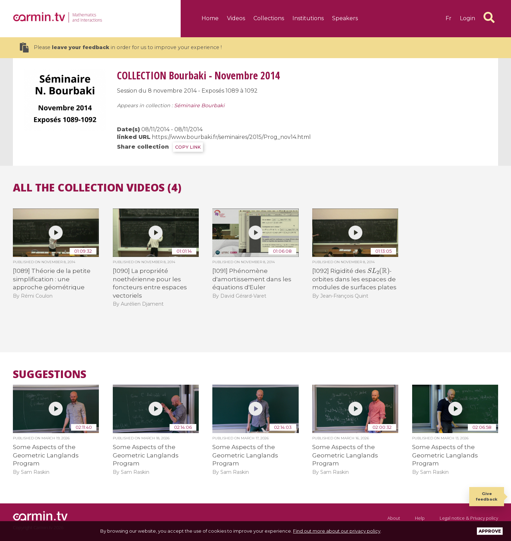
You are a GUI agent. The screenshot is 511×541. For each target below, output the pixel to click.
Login (467, 18)
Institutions (308, 18)
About (393, 518)
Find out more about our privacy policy (336, 531)
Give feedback (486, 496)
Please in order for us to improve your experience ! (121, 47)
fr (448, 18)
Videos (236, 18)
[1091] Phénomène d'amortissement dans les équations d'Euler (251, 279)
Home (210, 18)
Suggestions (49, 374)
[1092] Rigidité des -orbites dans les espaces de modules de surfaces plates (354, 279)
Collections (268, 18)
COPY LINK (188, 147)
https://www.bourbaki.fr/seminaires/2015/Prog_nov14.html (231, 137)
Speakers (345, 18)
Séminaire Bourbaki (199, 105)
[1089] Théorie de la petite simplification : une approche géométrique (52, 279)
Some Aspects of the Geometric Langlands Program (46, 455)
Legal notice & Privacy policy (469, 518)
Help (420, 518)
